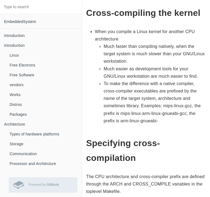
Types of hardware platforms (34, 134)
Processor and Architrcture (33, 163)
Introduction (14, 35)
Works (15, 94)
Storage (16, 144)
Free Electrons (22, 65)
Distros (16, 104)
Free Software (22, 75)
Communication (23, 154)
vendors (17, 85)
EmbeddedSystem (20, 21)
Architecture (14, 124)
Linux (14, 55)
